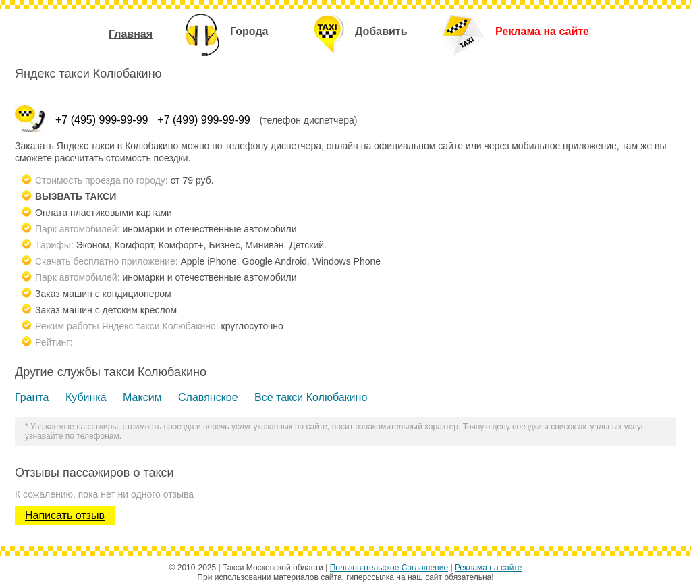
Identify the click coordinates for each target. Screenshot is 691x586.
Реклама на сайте (515, 31)
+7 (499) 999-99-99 (203, 120)
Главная (131, 34)
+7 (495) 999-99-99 (101, 120)
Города (226, 31)
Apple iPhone (209, 261)
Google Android (275, 261)
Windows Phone (346, 261)
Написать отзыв (65, 515)
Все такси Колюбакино (310, 397)
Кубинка (86, 397)
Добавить (360, 31)
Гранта (32, 397)
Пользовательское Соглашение (389, 567)
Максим (142, 397)
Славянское (208, 397)
